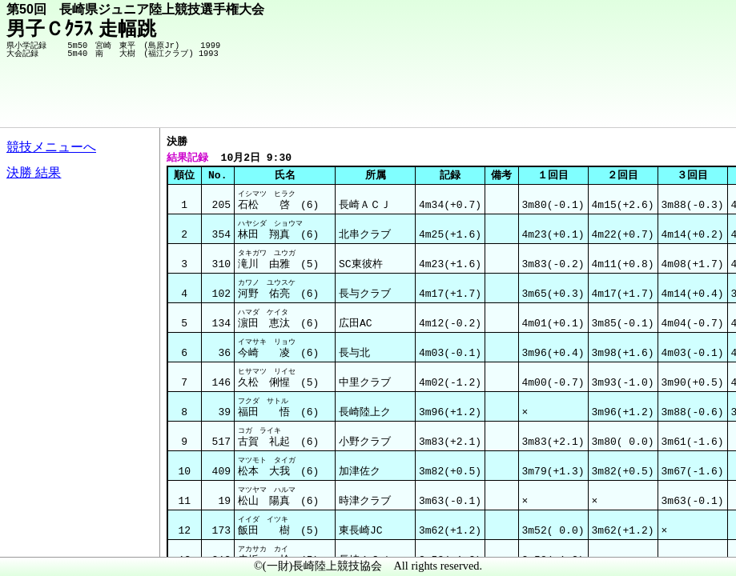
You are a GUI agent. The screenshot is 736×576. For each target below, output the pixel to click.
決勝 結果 (33, 172)
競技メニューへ (51, 147)
